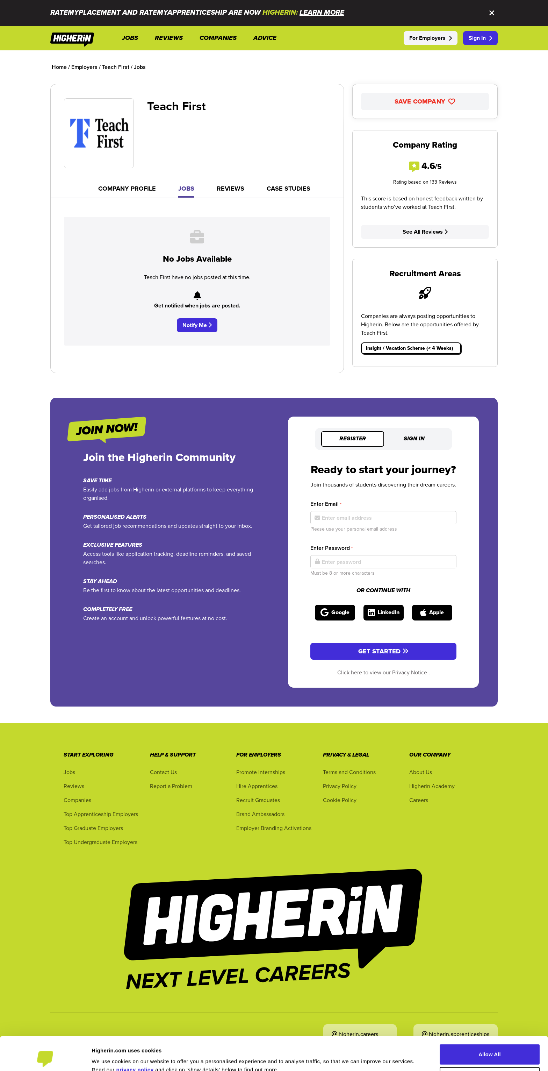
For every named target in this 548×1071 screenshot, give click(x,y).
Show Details (108, 1057)
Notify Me (197, 325)
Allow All (489, 1023)
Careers (418, 800)
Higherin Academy (432, 786)
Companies (77, 800)
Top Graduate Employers (93, 828)
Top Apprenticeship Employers (101, 814)
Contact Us (163, 772)
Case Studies (288, 188)
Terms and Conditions (349, 772)
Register (352, 438)
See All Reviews (425, 232)
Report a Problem (171, 786)
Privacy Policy (339, 786)
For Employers (430, 38)
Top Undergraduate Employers (100, 842)
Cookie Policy (339, 800)
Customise (490, 1045)
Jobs (186, 188)
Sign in (414, 438)
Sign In (480, 38)
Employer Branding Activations (273, 828)
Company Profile (127, 188)
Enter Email (325, 504)
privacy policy (135, 1038)
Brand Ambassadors (260, 814)
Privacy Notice (410, 672)
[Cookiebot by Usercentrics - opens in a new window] (45, 1057)
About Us (420, 772)
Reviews (230, 188)
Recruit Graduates (258, 800)
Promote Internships (260, 772)
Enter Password (331, 548)
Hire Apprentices (256, 786)
